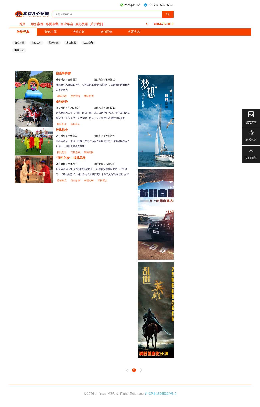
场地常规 (19, 42)
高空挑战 (36, 42)
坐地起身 (62, 101)
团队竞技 (76, 96)
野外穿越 (54, 42)
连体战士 (62, 129)
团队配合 (62, 124)
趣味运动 (19, 50)
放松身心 (75, 124)
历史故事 (76, 180)
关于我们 (96, 24)
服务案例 (37, 24)
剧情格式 (62, 180)
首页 (22, 24)
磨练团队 (89, 152)
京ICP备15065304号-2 (160, 393)
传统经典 (23, 32)
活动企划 (78, 31)
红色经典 (88, 42)
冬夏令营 (52, 24)
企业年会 (66, 24)
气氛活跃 (76, 152)
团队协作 (89, 96)
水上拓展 (71, 42)
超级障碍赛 (63, 73)
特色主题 (51, 31)
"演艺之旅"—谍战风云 (70, 157)
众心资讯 (81, 24)
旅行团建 (106, 31)
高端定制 (89, 180)
